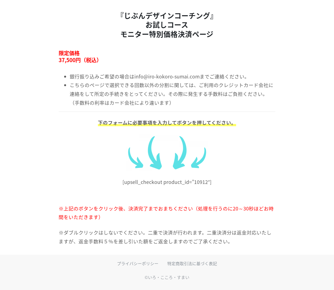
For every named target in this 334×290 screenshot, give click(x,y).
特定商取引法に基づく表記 (192, 263)
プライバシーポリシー (137, 263)
